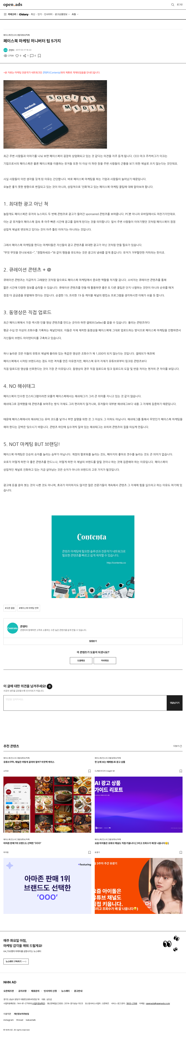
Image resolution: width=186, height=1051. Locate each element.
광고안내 (78, 991)
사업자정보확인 (38, 1003)
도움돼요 (81, 660)
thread (19, 1020)
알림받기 (93, 641)
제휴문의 (35, 991)
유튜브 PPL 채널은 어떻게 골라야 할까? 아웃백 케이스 (28, 762)
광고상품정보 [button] (61, 14)
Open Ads (12, 5)
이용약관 (7, 1014)
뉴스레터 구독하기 (16, 961)
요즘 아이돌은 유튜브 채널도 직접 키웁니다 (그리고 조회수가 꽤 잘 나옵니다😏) (132, 843)
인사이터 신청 (50, 991)
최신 (33, 14)
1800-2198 (131, 1003)
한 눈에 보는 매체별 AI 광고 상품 (110, 762)
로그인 (180, 4)
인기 (40, 14)
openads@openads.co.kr (158, 1003)
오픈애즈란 (8, 991)
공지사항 (22, 991)
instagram (8, 1020)
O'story (23, 14)
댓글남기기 (174, 703)
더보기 (178, 746)
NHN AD (9, 982)
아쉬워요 (105, 660)
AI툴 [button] (74, 14)
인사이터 (48, 14)
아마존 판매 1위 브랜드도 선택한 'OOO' (22, 843)
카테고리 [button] (9, 14)
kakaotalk (31, 1020)
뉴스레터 (65, 991)
